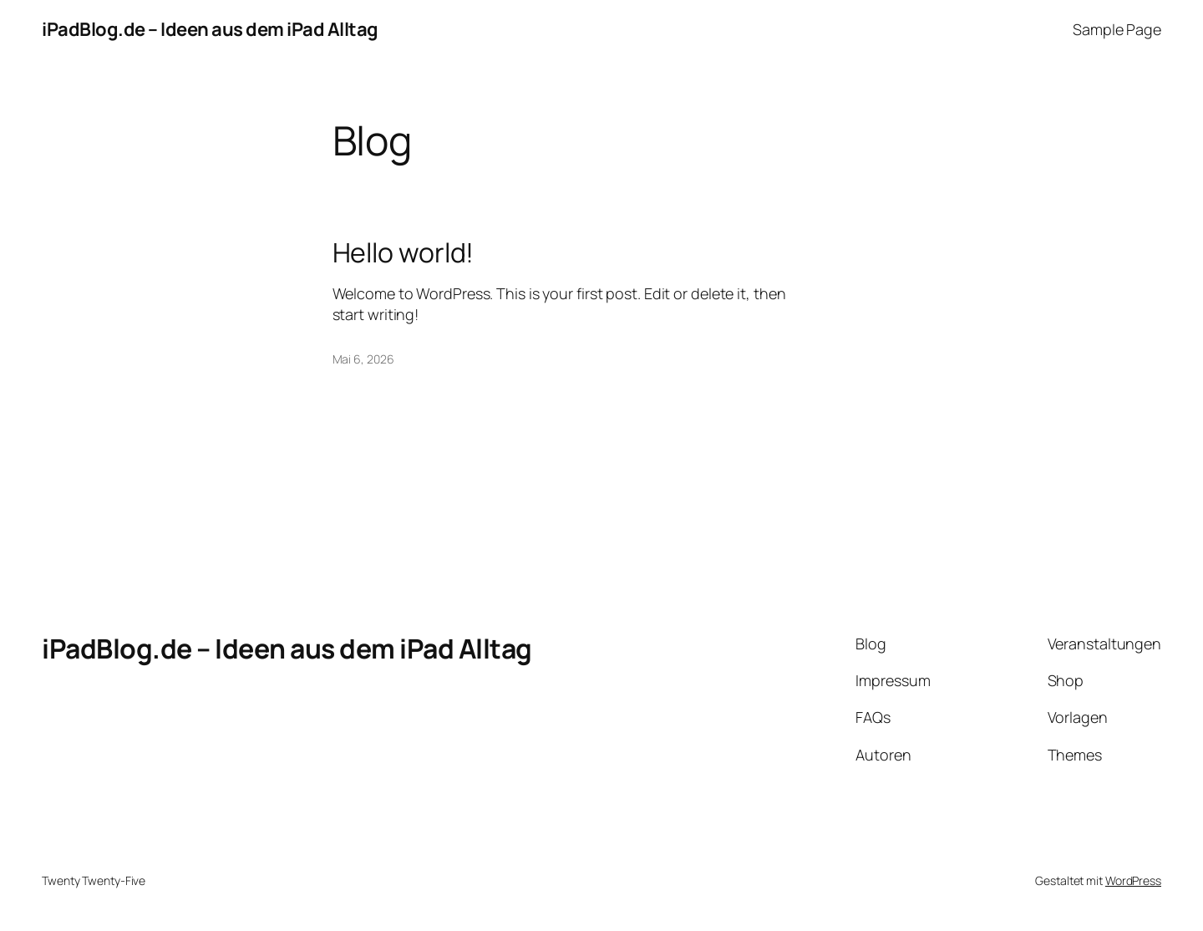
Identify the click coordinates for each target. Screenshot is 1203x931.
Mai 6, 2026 (363, 359)
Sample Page (1117, 29)
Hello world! (403, 252)
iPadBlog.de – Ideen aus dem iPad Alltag (210, 29)
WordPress (1133, 880)
